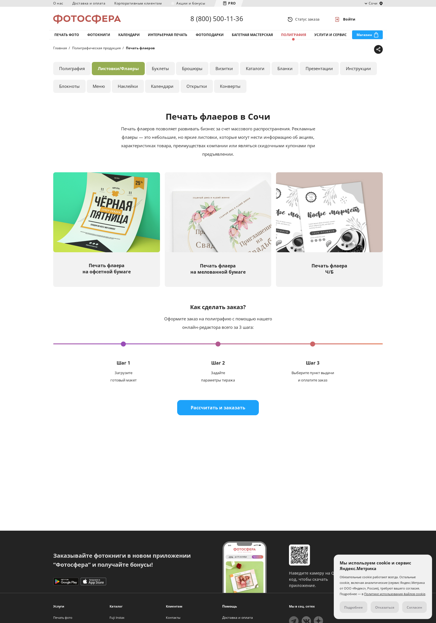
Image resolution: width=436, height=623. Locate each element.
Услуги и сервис (330, 36)
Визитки (224, 70)
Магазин (364, 36)
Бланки (285, 70)
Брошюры (192, 70)
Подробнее (353, 607)
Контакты (173, 617)
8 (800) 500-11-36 (216, 19)
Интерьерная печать (167, 36)
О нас (58, 3)
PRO (232, 3)
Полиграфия (293, 36)
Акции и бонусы (190, 3)
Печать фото (66, 36)
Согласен (414, 607)
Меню (99, 88)
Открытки (196, 88)
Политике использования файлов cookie (394, 594)
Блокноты (69, 88)
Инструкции (358, 70)
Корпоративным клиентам (138, 3)
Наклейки (128, 88)
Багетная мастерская (252, 36)
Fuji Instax (117, 617)
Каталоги (255, 70)
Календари (129, 36)
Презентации (319, 70)
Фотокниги (98, 36)
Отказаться (384, 607)
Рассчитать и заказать (218, 409)
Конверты (230, 88)
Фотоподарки (210, 36)
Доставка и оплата (89, 3)
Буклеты (160, 70)
